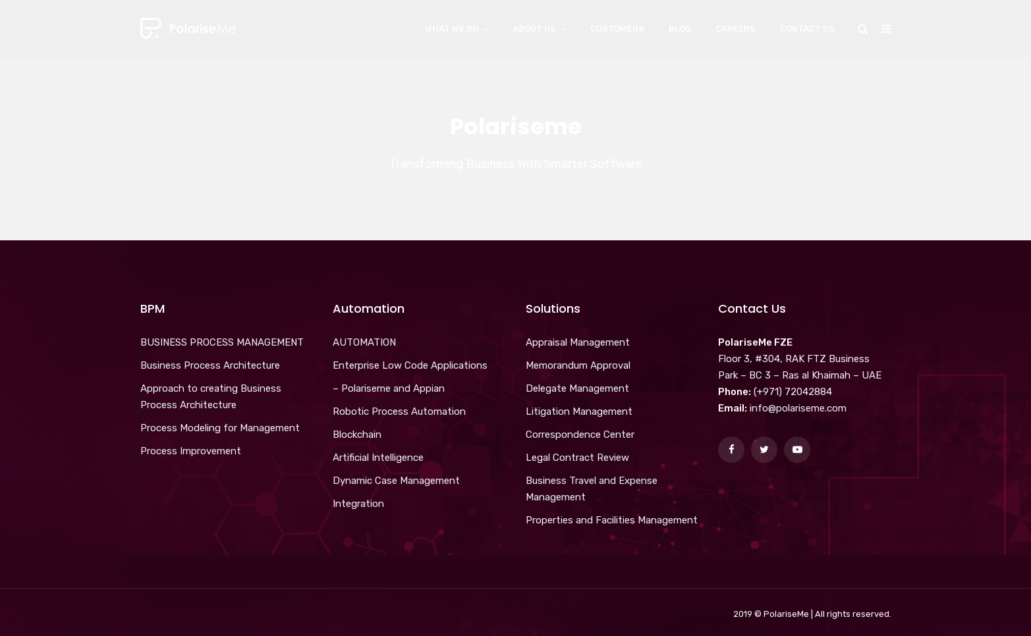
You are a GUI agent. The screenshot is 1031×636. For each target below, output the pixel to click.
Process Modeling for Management (220, 428)
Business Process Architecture (210, 365)
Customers (617, 29)
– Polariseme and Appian (389, 388)
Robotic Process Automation (399, 411)
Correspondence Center (580, 434)
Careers (735, 29)
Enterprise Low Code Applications (410, 365)
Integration (358, 504)
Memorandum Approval (578, 365)
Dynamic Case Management (396, 481)
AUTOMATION (364, 342)
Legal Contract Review (577, 458)
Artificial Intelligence (378, 458)
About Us (534, 29)
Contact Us (807, 29)
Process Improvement (190, 451)
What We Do (451, 29)
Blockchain (357, 434)
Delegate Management (577, 388)
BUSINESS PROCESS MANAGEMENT (222, 342)
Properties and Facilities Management (612, 520)
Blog (680, 29)
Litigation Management (579, 411)
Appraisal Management (578, 342)
